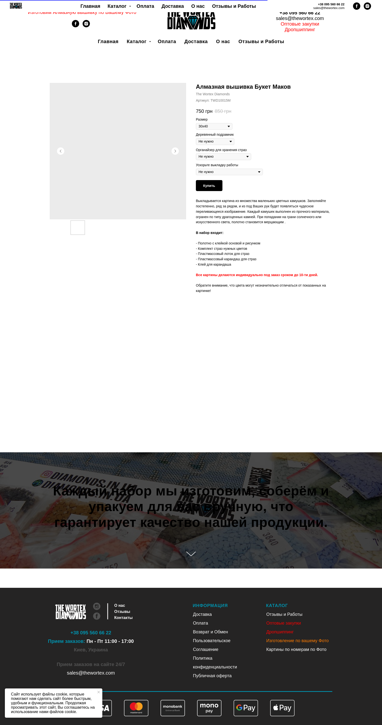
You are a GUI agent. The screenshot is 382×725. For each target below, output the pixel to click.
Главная (108, 41)
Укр (293, 7)
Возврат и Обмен (210, 631)
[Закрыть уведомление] (98, 692)
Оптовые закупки (300, 24)
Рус (306, 7)
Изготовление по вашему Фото (297, 640)
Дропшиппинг (280, 631)
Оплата (167, 41)
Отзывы (122, 611)
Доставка (196, 41)
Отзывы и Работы (261, 41)
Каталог (137, 41)
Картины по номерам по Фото (296, 649)
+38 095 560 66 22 (299, 12)
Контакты (123, 618)
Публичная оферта (212, 675)
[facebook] (75, 26)
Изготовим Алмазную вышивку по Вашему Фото (82, 12)
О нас (223, 41)
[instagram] (86, 26)
